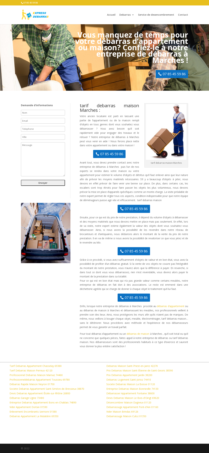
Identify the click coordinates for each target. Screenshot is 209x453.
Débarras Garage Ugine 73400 (27, 398)
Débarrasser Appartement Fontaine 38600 (130, 393)
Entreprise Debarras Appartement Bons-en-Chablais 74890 (43, 402)
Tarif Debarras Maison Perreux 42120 (31, 370)
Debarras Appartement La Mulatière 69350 (34, 416)
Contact (183, 15)
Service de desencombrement (156, 15)
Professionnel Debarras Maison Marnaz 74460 (36, 375)
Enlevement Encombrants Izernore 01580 (33, 411)
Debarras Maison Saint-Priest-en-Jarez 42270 (132, 366)
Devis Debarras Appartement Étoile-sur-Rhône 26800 (40, 393)
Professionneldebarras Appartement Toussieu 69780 (40, 379)
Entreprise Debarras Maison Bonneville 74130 (132, 388)
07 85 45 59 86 (30, 2)
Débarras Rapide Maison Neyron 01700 (32, 384)
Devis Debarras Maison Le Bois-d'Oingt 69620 (132, 398)
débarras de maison (138, 333)
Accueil (111, 15)
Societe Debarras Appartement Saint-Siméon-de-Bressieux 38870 (47, 388)
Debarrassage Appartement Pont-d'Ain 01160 (132, 407)
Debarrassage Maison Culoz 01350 (126, 416)
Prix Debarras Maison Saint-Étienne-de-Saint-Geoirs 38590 (139, 370)
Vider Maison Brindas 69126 (122, 411)
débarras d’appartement (170, 306)
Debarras (125, 15)
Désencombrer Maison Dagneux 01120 (128, 402)
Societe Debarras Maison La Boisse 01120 (130, 384)
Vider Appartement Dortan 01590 (28, 407)
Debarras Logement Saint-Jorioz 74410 (128, 379)
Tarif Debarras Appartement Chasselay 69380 (36, 366)
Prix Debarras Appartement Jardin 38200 (129, 375)
